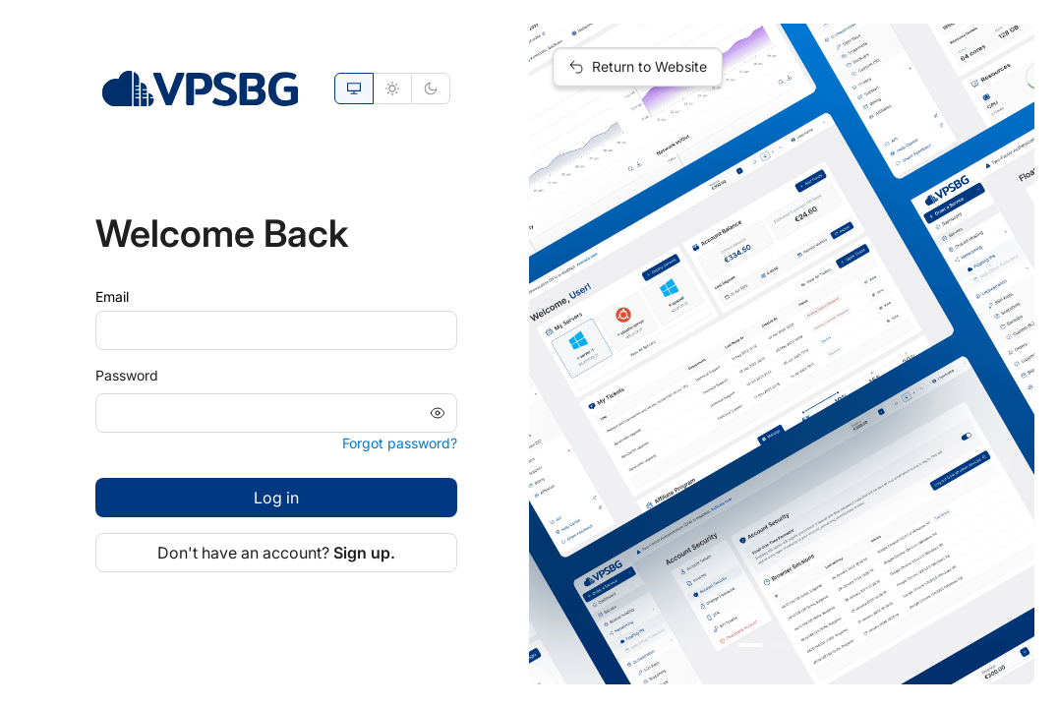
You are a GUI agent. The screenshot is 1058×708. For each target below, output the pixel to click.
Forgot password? (399, 443)
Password (126, 375)
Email (112, 296)
